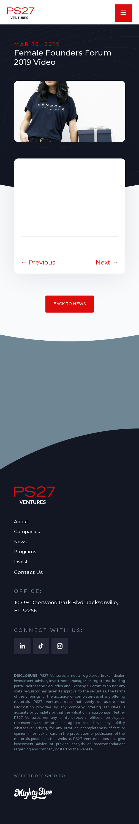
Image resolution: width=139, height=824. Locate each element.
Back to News (69, 303)
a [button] (123, 13)
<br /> (69, 192)
